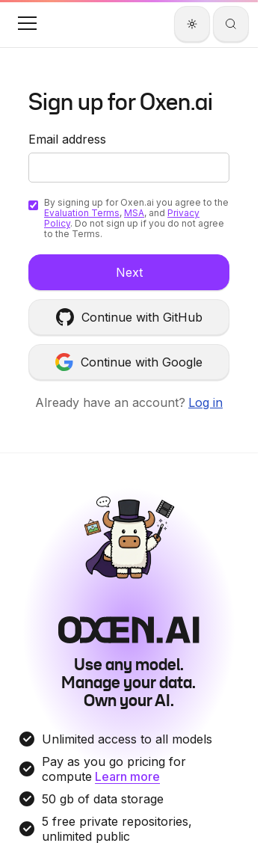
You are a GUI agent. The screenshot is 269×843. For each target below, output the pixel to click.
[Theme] (192, 24)
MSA (134, 212)
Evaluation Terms (82, 212)
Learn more (127, 776)
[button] (27, 23)
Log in (205, 402)
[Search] (231, 24)
